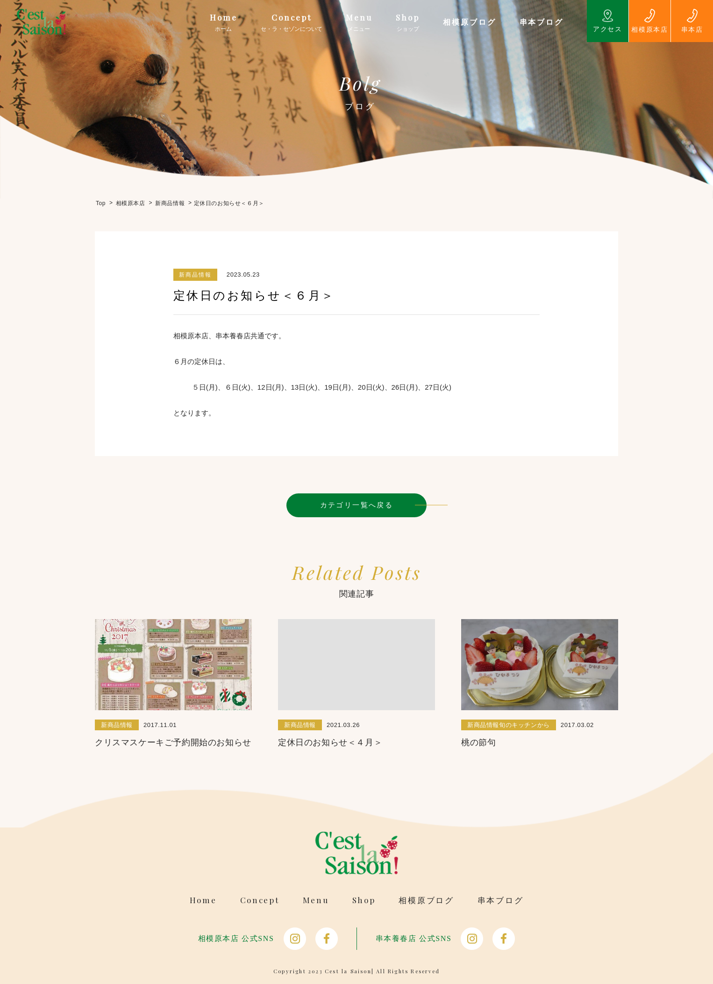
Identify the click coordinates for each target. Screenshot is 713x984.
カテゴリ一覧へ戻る (356, 505)
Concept (259, 900)
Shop (364, 900)
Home (203, 900)
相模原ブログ (426, 900)
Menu (316, 900)
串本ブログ (501, 900)
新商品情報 (195, 274)
